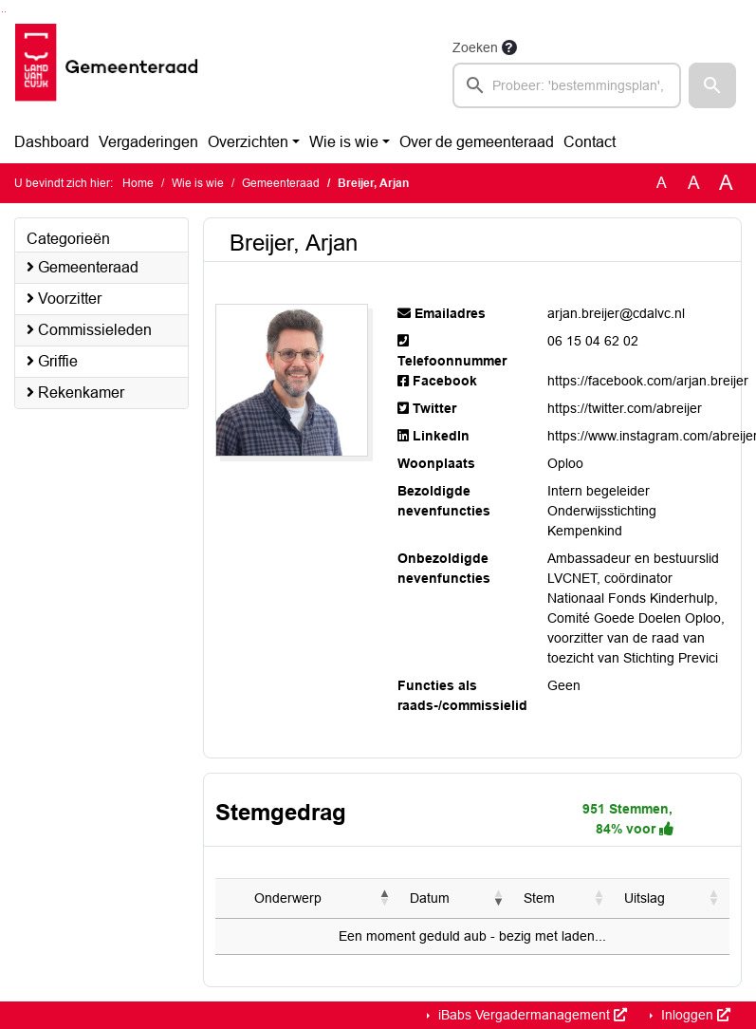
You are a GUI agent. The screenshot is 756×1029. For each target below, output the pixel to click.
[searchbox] (566, 85)
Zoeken (475, 47)
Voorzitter (64, 298)
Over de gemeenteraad (476, 142)
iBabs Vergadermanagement (530, 1014)
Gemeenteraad (281, 183)
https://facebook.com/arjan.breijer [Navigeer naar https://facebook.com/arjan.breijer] (647, 380)
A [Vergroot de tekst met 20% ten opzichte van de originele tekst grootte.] (694, 183)
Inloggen (693, 1014)
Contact (589, 142)
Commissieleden (89, 330)
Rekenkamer (75, 392)
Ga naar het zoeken (2, 11)
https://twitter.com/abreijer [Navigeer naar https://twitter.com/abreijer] (624, 408)
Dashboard (51, 142)
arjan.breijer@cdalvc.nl (616, 313)
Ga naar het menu (5, 11)
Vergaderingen (148, 142)
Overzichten (248, 142)
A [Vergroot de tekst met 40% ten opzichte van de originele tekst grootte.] (726, 183)
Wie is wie (343, 142)
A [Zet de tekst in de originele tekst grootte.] (661, 183)
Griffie (52, 361)
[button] (712, 85)
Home (138, 183)
